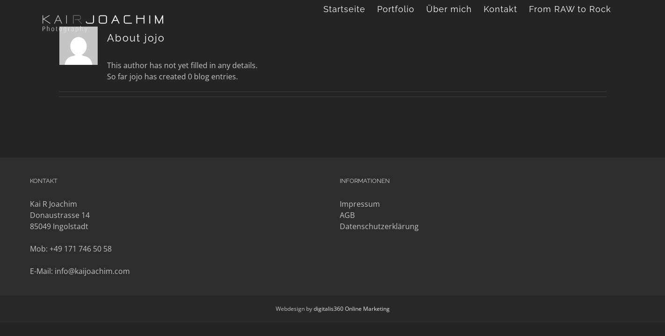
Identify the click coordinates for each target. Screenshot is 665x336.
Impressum (360, 204)
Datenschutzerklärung (379, 226)
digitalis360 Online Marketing (352, 309)
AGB (347, 215)
